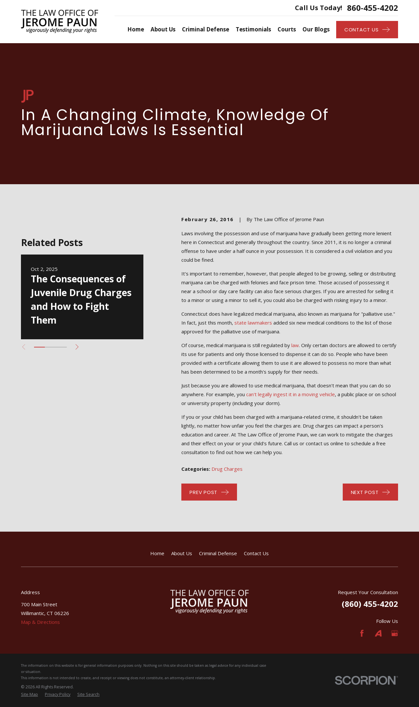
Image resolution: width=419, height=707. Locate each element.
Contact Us (256, 553)
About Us (181, 553)
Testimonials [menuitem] (253, 29)
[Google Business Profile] (394, 633)
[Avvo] (378, 633)
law (295, 345)
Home (157, 553)
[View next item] (77, 347)
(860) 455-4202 (370, 603)
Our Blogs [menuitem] (316, 29)
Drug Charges (227, 469)
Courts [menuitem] (287, 29)
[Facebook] (361, 633)
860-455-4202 (372, 8)
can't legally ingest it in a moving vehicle (290, 394)
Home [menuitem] (135, 29)
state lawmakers (253, 322)
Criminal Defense (218, 553)
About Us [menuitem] (163, 29)
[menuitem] (29, 694)
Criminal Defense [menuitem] (205, 29)
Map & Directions (40, 622)
